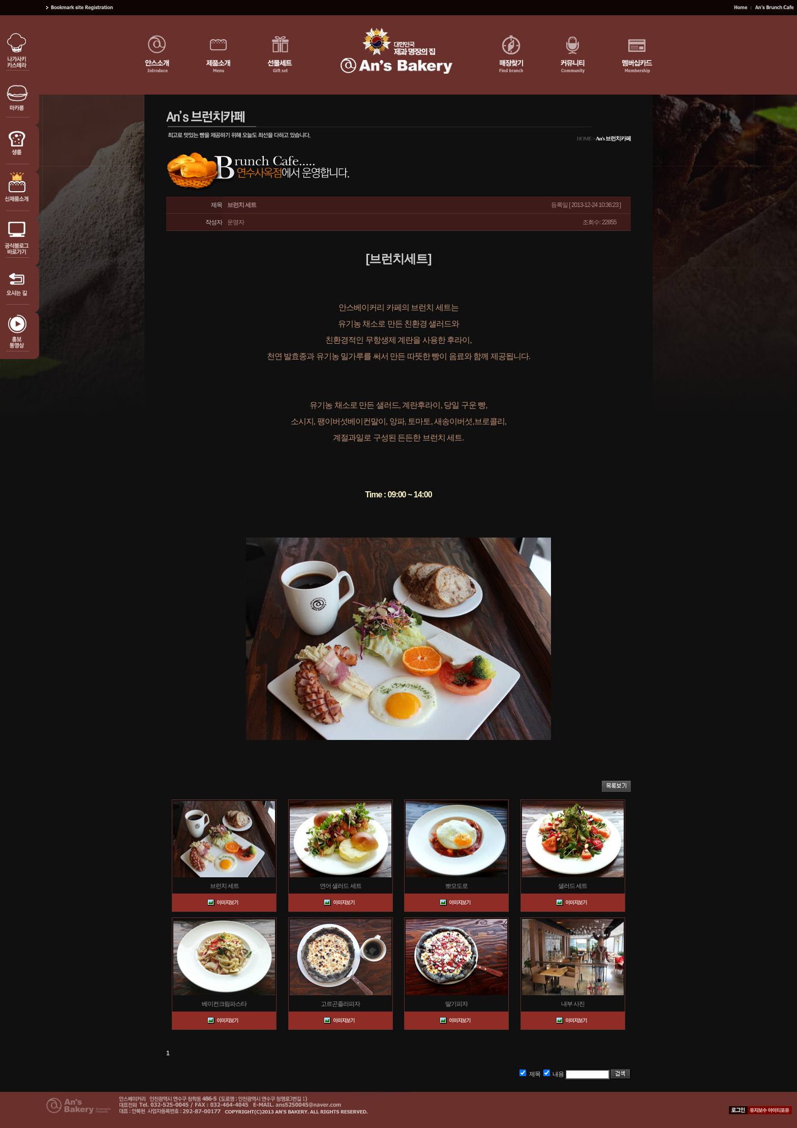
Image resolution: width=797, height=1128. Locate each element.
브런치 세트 (224, 885)
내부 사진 (573, 1003)
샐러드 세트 (572, 885)
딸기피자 (456, 1003)
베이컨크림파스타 (224, 1003)
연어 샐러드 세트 (340, 885)
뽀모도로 (456, 885)
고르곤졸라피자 (340, 1003)
